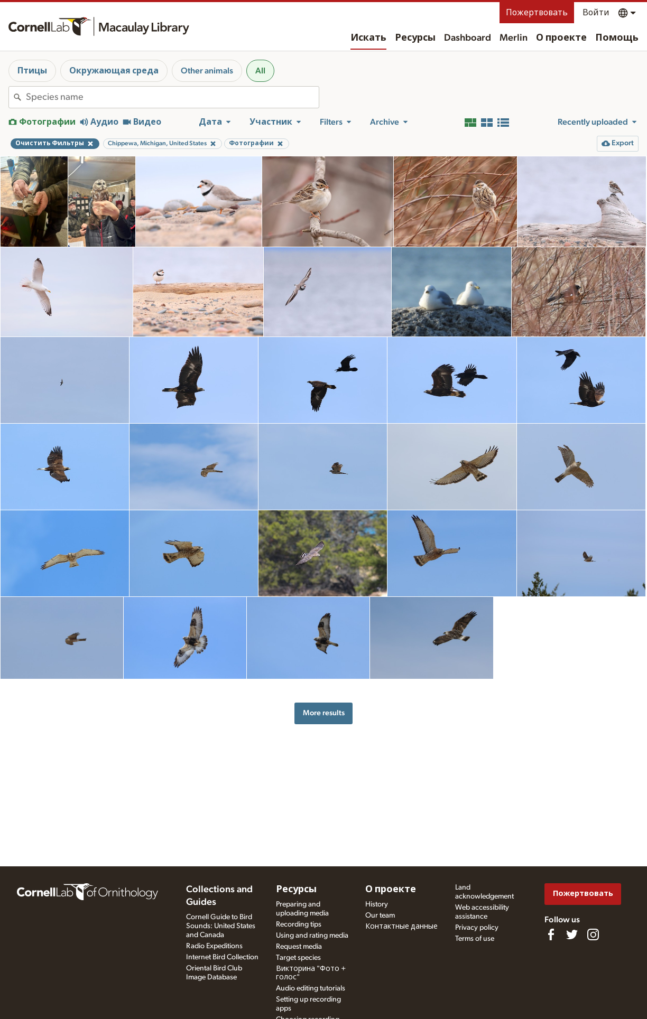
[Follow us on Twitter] (572, 934)
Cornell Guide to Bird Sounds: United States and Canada (220, 926)
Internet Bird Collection (222, 957)
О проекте (561, 38)
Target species (298, 957)
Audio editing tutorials (310, 988)
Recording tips (298, 924)
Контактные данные (401, 926)
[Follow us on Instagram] (593, 934)
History (376, 904)
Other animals (207, 71)
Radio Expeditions (214, 946)
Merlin (514, 38)
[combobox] (172, 97)
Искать (368, 38)
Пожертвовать (537, 12)
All (260, 71)
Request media (299, 946)
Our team (380, 915)
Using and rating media (312, 935)
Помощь (617, 38)
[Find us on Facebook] (550, 934)
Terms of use (474, 938)
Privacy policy (476, 927)
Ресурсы (415, 38)
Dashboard (467, 38)
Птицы (32, 71)
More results (324, 713)
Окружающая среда (114, 71)
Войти (596, 12)
